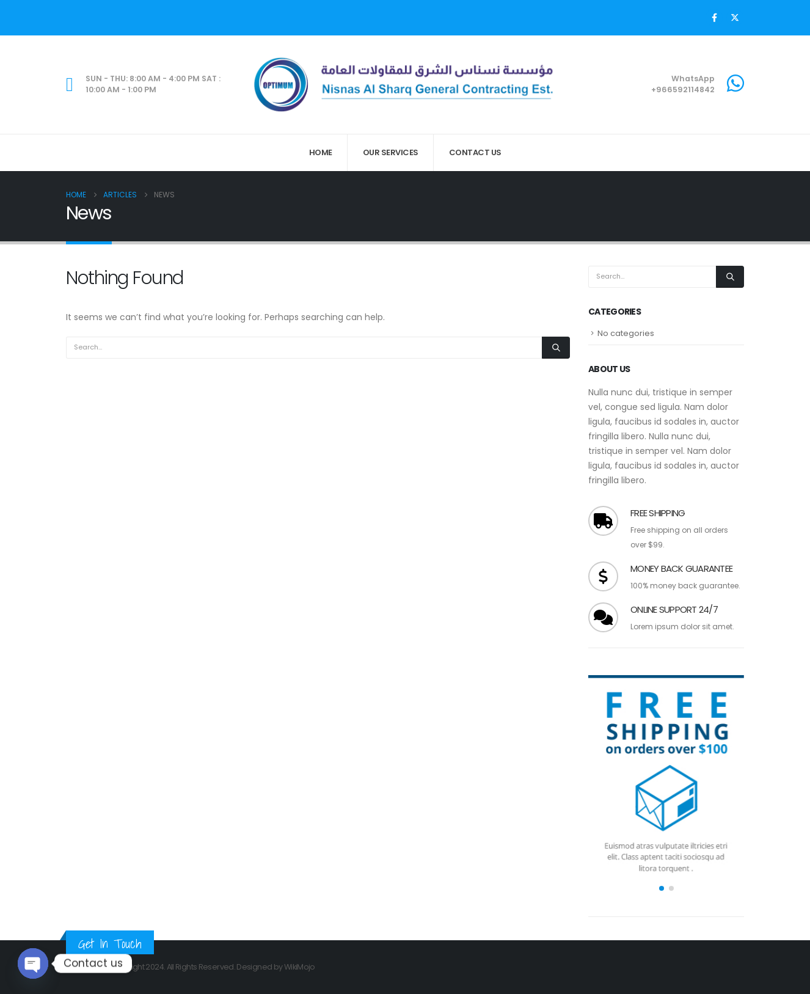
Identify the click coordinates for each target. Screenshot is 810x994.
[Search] (556, 348)
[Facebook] (714, 17)
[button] (661, 888)
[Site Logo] (405, 85)
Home (320, 152)
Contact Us (475, 152)
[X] (734, 17)
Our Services (390, 152)
